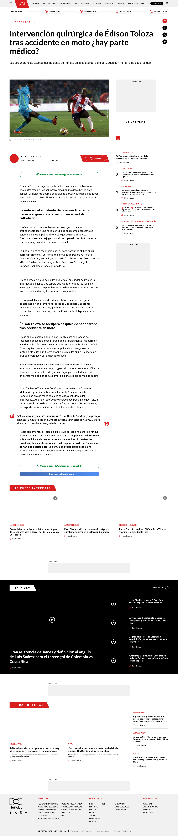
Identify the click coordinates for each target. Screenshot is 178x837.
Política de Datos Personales (81, 832)
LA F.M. (91, 813)
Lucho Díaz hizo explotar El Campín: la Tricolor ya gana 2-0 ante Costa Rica (142, 530)
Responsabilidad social (48, 804)
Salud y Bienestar (81, 3)
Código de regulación (47, 812)
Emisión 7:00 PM (123, 11)
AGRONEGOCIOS (120, 810)
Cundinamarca (16, 744)
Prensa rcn (43, 817)
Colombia (36, 3)
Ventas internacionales (71, 812)
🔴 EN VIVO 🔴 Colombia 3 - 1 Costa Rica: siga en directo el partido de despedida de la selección (138, 210)
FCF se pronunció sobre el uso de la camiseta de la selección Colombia (132, 157)
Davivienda (126, 186)
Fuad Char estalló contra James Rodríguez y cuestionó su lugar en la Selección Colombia (87, 530)
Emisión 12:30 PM (88, 11)
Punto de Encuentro (136, 3)
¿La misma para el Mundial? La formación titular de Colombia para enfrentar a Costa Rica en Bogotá (148, 658)
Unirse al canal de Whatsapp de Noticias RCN (59, 174)
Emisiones (17, 11)
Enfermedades (139, 712)
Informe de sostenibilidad (67, 808)
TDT (103, 804)
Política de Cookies (102, 832)
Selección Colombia (125, 152)
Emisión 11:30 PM (158, 11)
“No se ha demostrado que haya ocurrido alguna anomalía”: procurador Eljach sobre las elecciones (138, 227)
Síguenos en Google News (59, 474)
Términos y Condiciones (122, 832)
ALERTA (92, 816)
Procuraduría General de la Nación (137, 221)
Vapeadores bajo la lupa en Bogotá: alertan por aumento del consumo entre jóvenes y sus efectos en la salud (150, 718)
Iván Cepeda (126, 169)
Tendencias (109, 3)
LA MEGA (92, 822)
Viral (70, 744)
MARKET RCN (148, 813)
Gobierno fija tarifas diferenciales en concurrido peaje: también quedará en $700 (150, 759)
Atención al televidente (48, 807)
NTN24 (91, 804)
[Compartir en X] (164, 34)
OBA (62, 817)
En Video (23, 587)
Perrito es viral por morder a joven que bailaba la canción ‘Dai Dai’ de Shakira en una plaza (93, 749)
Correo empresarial (46, 815)
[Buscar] (167, 3)
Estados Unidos (139, 733)
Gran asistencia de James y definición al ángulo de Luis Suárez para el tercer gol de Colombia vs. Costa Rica (34, 532)
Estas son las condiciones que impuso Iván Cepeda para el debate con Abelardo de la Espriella (138, 174)
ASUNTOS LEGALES (122, 807)
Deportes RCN (64, 3)
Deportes (23, 22)
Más (160, 587)
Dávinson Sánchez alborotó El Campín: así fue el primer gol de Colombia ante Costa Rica (148, 620)
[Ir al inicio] (21, 4)
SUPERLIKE (147, 810)
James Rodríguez (17, 525)
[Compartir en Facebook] (164, 28)
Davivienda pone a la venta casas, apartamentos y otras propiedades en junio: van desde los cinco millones (138, 192)
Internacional (49, 3)
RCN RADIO (93, 810)
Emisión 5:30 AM (52, 11)
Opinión (121, 3)
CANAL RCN (157, 3)
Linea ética (65, 815)
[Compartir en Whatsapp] (164, 41)
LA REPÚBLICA (120, 804)
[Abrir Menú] (11, 3)
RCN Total (93, 807)
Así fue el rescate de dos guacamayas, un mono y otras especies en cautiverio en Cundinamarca (34, 749)
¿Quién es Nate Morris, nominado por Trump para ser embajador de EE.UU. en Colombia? (150, 739)
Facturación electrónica (71, 804)
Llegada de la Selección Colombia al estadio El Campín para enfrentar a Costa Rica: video (148, 639)
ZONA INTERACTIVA (150, 807)
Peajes (136, 753)
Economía (97, 3)
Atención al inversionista (43, 821)
